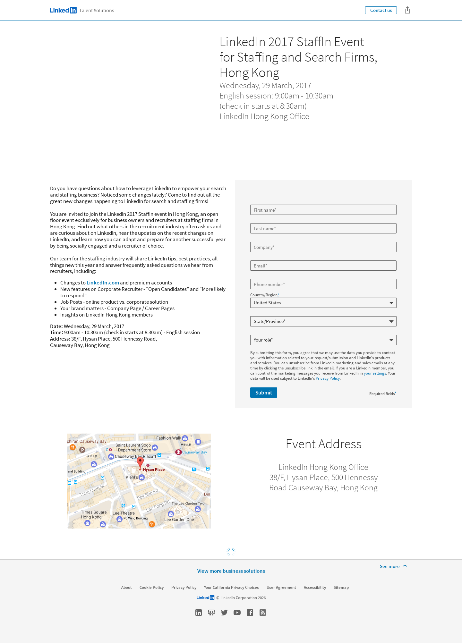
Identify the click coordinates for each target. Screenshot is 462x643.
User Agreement (281, 587)
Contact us (381, 10)
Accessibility (315, 587)
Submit (263, 392)
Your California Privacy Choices (231, 587)
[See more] (394, 566)
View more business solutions (231, 570)
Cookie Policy (152, 587)
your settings (375, 373)
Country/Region (264, 295)
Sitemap (341, 587)
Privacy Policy (328, 378)
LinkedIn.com (103, 282)
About (126, 587)
